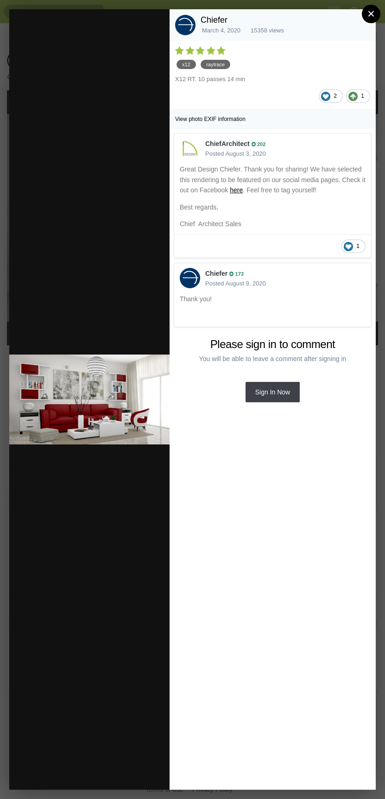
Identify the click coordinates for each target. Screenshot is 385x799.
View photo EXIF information (210, 119)
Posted (235, 153)
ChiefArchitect (227, 143)
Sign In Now (272, 392)
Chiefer (214, 20)
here (236, 190)
